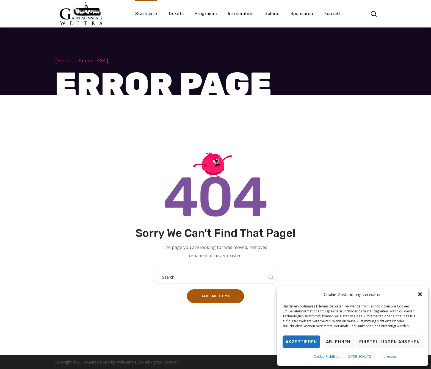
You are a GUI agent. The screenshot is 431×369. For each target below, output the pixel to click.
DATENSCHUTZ (359, 356)
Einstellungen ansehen (389, 341)
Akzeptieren (301, 341)
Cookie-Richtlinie (326, 356)
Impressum (388, 356)
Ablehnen (338, 341)
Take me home (215, 296)
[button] (420, 294)
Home (64, 60)
